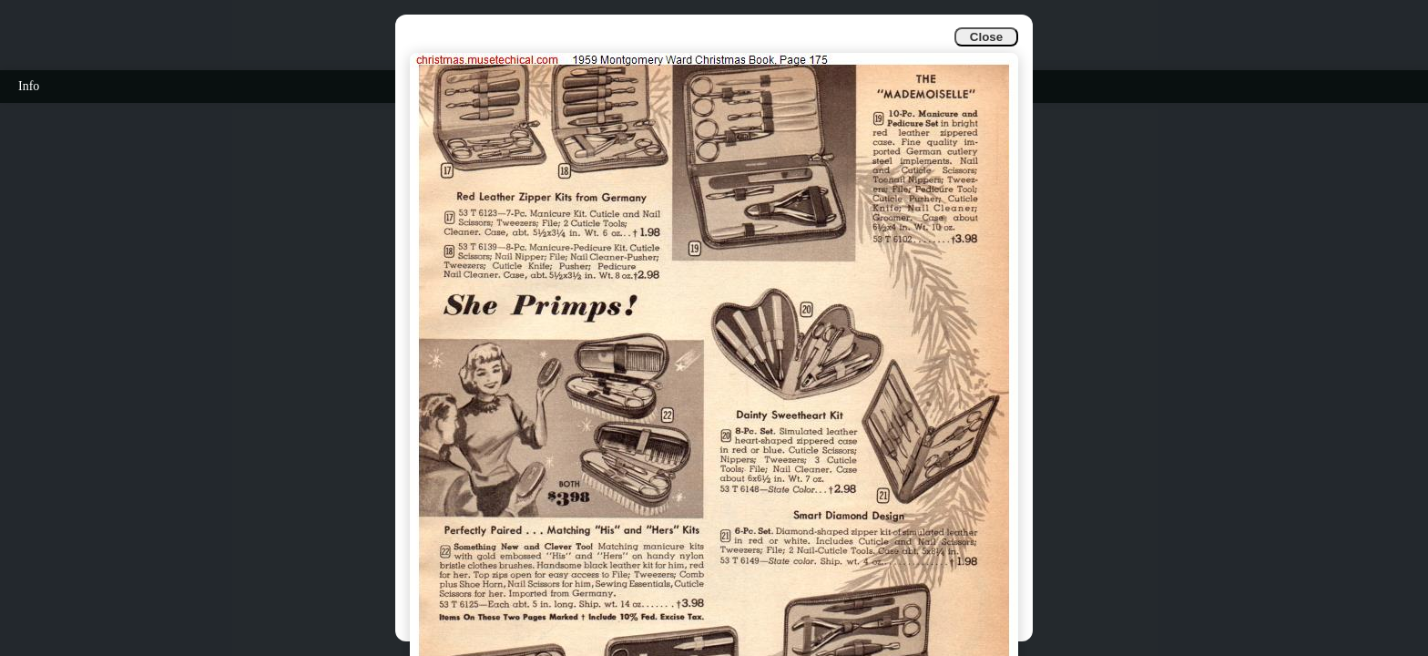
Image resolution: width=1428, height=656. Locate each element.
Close (986, 37)
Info (28, 86)
